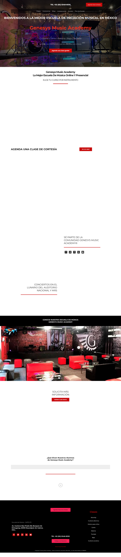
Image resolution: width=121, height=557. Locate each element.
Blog (53, 11)
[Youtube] (83, 255)
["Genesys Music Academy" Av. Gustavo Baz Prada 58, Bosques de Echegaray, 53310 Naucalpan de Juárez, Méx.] (60, 528)
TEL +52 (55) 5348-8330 (60, 5)
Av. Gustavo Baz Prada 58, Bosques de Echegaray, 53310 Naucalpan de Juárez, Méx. (27, 532)
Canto (93, 532)
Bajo (93, 542)
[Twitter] (70, 255)
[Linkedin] (78, 255)
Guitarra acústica (93, 545)
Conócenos (46, 11)
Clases (38, 11)
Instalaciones (61, 11)
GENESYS (84, 555)
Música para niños (93, 528)
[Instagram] (74, 255)
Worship (93, 522)
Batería (93, 535)
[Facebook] (66, 255)
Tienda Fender (80, 11)
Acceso (70, 11)
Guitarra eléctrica (93, 525)
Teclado (93, 538)
